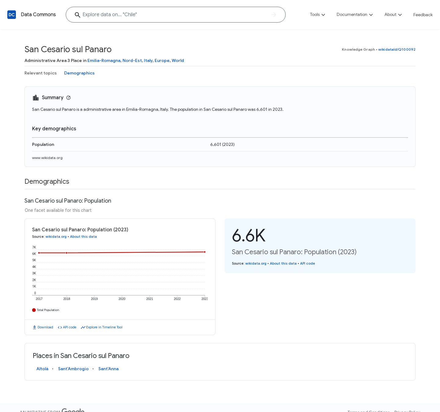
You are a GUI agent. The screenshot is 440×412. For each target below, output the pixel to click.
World (178, 60)
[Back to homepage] (11, 14)
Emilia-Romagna (103, 60)
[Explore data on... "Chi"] (175, 14)
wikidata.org (56, 236)
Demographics (79, 73)
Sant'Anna (108, 368)
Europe (162, 60)
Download (45, 327)
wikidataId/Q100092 (397, 49)
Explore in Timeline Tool (104, 327)
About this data (83, 236)
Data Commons (38, 15)
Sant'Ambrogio (73, 368)
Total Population (48, 310)
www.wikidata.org (47, 157)
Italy (148, 60)
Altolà (42, 368)
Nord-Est (132, 60)
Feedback (423, 14)
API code (69, 327)
